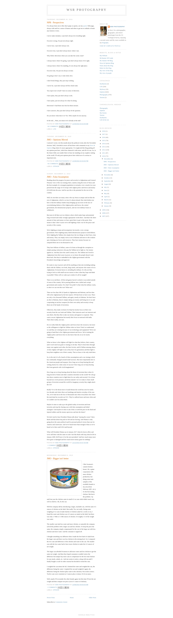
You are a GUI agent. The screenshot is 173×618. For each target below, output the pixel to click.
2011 (104, 153)
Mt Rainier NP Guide (106, 58)
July (105, 187)
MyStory (102, 89)
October (106, 178)
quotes (85, 26)
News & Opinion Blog (107, 63)
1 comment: (52, 445)
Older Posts (92, 597)
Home (72, 597)
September (107, 181)
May (105, 193)
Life (54, 129)
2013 (104, 147)
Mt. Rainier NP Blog (106, 61)
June (105, 190)
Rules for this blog (105, 68)
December (107, 159)
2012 (104, 150)
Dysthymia (103, 84)
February (107, 203)
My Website (103, 55)
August (106, 184)
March (106, 200)
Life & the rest (104, 120)
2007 (104, 216)
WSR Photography (87, 10)
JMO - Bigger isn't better (58, 458)
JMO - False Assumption (58, 177)
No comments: (53, 126)
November (107, 175)
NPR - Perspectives (55, 22)
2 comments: (53, 587)
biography (105, 43)
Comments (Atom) (61, 602)
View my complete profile (110, 46)
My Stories (103, 113)
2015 (104, 140)
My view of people (106, 73)
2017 (104, 134)
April (106, 196)
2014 (104, 143)
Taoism (102, 97)
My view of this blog (106, 70)
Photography (104, 95)
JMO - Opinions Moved (57, 139)
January (106, 206)
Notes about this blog (106, 66)
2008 (104, 213)
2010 (104, 156)
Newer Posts (51, 597)
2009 (104, 210)
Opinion (56, 166)
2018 (104, 131)
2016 (104, 137)
